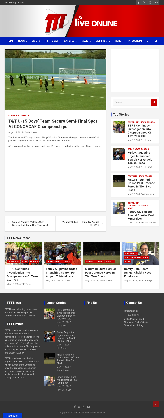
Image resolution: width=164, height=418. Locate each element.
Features (68, 41)
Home (10, 41)
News (21, 41)
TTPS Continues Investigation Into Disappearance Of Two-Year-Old (139, 131)
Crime (131, 149)
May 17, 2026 (134, 140)
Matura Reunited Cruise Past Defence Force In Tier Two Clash (141, 185)
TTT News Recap (18, 238)
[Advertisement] (135, 71)
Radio (85, 41)
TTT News (147, 140)
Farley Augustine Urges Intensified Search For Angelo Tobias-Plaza (140, 158)
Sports (24, 115)
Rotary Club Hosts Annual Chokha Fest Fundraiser (141, 215)
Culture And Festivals (139, 206)
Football (13, 115)
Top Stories (121, 114)
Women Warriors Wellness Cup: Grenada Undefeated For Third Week (30, 224)
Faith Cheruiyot (149, 222)
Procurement (137, 41)
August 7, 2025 (15, 132)
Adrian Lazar (31, 132)
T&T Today (51, 41)
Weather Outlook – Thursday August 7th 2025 (80, 224)
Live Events (103, 41)
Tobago (151, 122)
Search (154, 102)
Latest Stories (56, 303)
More (118, 41)
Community (133, 122)
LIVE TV (36, 41)
